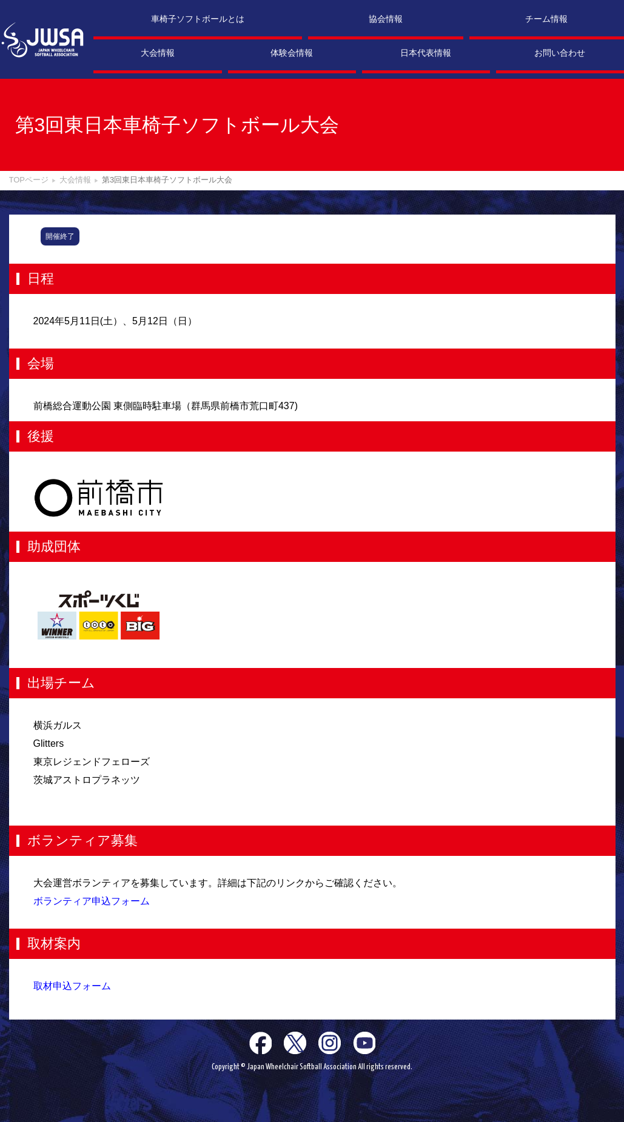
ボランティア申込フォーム (91, 901)
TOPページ (29, 179)
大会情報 (158, 53)
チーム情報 (546, 19)
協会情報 (386, 19)
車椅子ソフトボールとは (197, 19)
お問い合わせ (559, 53)
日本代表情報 (425, 53)
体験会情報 (291, 53)
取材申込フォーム (72, 986)
